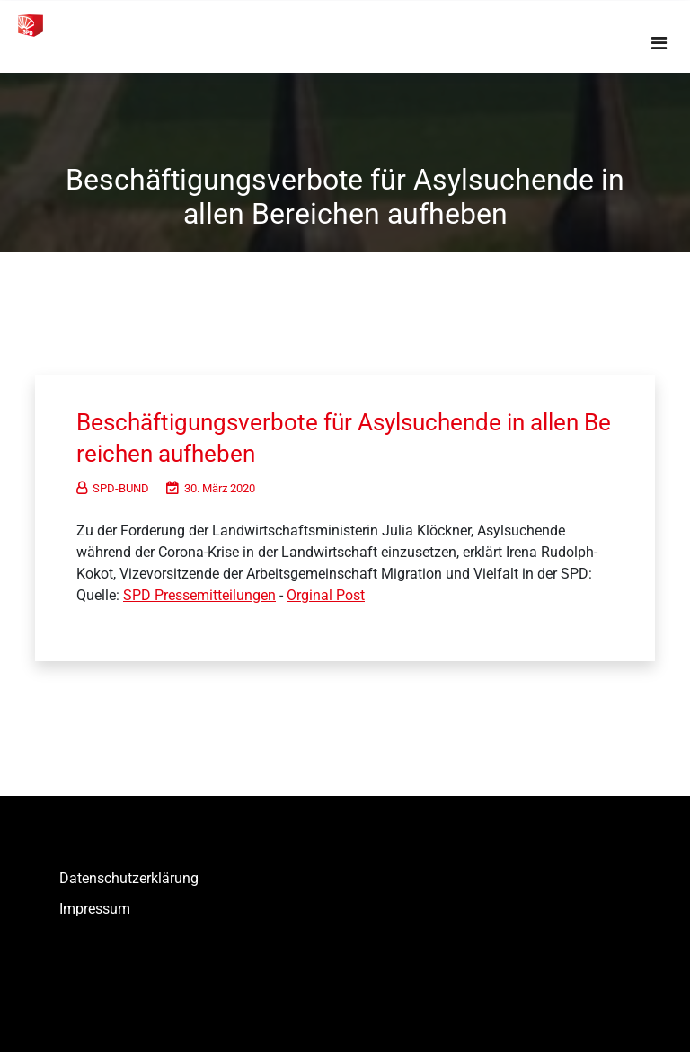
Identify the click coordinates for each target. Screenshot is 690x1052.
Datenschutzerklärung (129, 878)
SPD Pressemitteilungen (199, 595)
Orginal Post (326, 595)
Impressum (94, 908)
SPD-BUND (112, 488)
